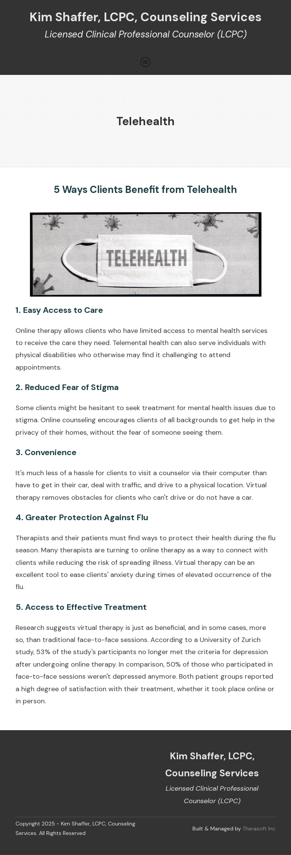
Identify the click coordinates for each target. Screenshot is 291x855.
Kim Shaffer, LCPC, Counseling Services (146, 17)
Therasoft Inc (258, 828)
